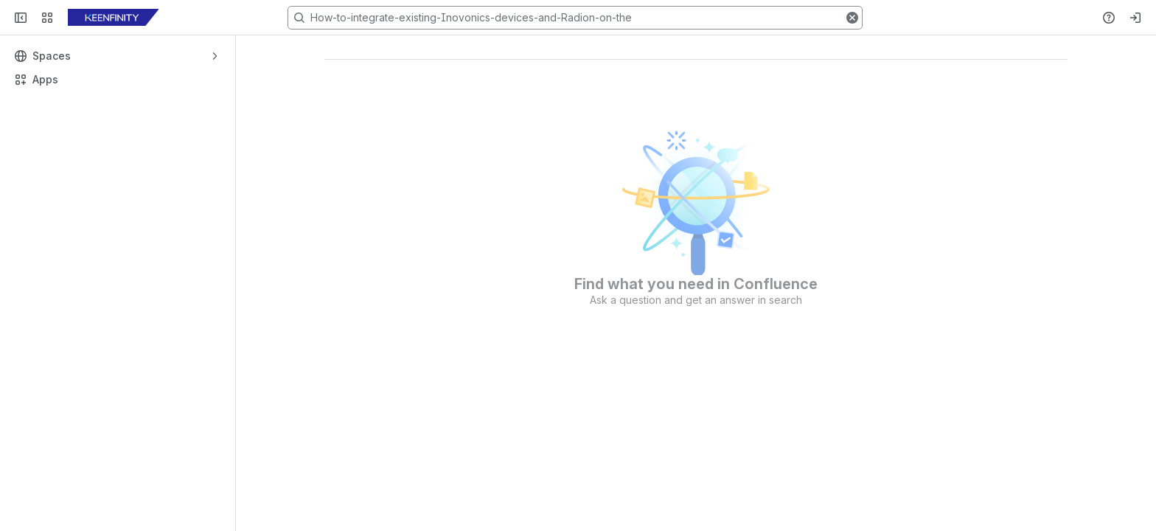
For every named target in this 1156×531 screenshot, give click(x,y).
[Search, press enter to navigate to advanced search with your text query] (575, 18)
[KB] (113, 18)
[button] (852, 17)
